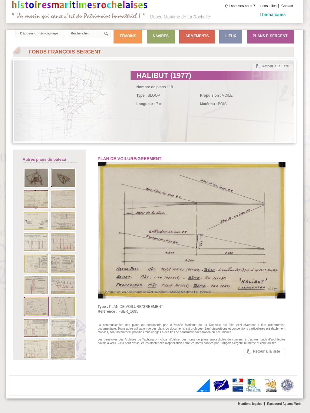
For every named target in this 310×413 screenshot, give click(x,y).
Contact (287, 6)
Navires (161, 36)
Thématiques (272, 14)
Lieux (230, 36)
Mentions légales (250, 403)
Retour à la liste (275, 66)
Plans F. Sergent (270, 36)
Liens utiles (268, 6)
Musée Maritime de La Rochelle (180, 17)
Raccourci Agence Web (284, 403)
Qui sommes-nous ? (240, 6)
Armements (197, 36)
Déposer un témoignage (39, 33)
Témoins (128, 36)
